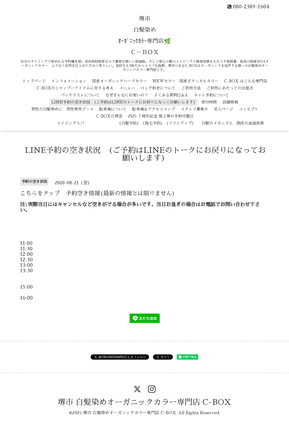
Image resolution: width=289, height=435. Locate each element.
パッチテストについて (80, 95)
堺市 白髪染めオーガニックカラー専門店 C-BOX (144, 402)
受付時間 (209, 102)
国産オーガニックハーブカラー (119, 81)
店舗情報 (230, 102)
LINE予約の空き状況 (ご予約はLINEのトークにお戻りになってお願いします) (123, 102)
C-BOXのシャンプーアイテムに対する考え (75, 88)
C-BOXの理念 (109, 116)
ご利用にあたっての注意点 (229, 88)
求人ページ (223, 109)
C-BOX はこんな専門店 (245, 81)
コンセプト (248, 109)
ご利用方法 (191, 88)
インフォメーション (68, 81)
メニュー (127, 88)
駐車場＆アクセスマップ (153, 109)
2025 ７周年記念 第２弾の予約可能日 (161, 116)
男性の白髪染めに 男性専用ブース (62, 109)
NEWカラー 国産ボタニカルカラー (185, 81)
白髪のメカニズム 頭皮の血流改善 (232, 123)
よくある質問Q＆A (171, 95)
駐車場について (112, 109)
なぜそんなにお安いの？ (126, 95)
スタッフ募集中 (194, 109)
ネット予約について (211, 95)
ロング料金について (158, 88)
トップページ (34, 81)
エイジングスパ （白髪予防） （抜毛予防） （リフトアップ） (111, 123)
